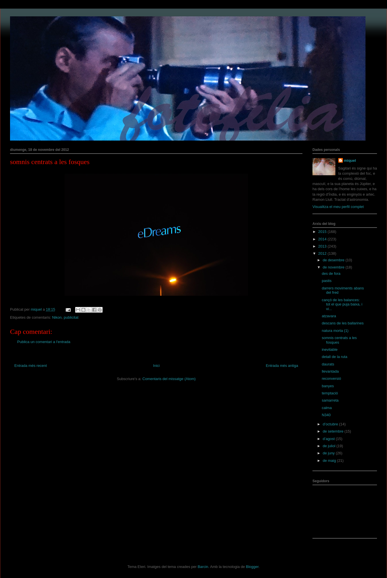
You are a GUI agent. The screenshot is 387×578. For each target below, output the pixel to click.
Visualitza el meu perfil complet (338, 207)
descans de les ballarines (342, 323)
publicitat (71, 317)
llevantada (330, 371)
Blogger (252, 567)
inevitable (329, 349)
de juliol (330, 446)
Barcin (203, 567)
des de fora (331, 273)
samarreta (330, 400)
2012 (323, 253)
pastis (326, 281)
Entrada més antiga (282, 365)
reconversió (331, 378)
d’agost (329, 439)
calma (327, 408)
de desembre (334, 260)
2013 (323, 246)
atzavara (329, 316)
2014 (323, 239)
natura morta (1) (335, 330)
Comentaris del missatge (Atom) (169, 379)
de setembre (334, 431)
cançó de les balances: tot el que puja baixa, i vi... (342, 304)
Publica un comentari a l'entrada (43, 342)
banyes (328, 386)
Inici (156, 365)
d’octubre (331, 424)
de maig (330, 460)
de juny (329, 453)
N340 (326, 415)
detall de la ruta (334, 357)
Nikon (57, 317)
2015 (323, 231)
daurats (328, 364)
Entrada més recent (30, 365)
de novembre (334, 267)
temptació (330, 393)
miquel (350, 160)
